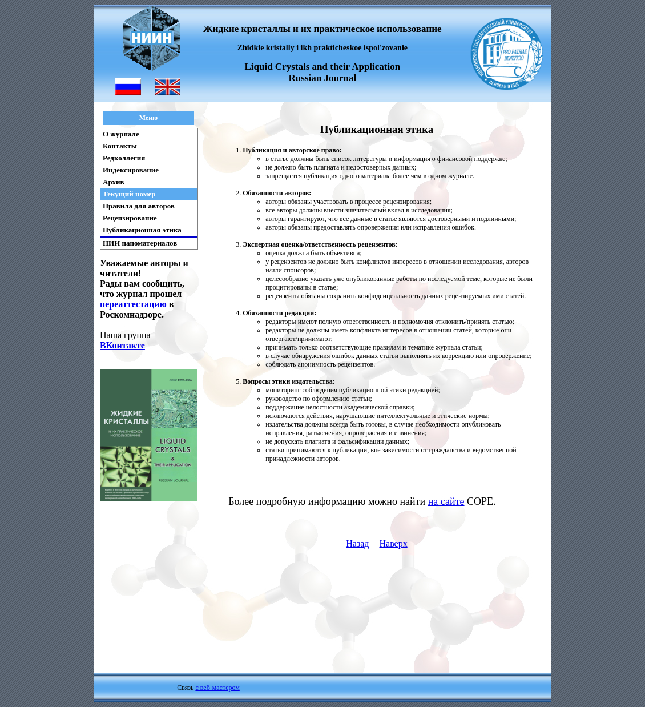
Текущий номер (129, 194)
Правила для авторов (139, 206)
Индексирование (131, 170)
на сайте (446, 501)
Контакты (120, 146)
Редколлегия (124, 158)
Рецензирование (130, 218)
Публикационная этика (142, 230)
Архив (113, 182)
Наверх (394, 543)
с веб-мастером (217, 688)
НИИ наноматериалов (140, 243)
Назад (357, 543)
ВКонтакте (122, 345)
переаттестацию (133, 304)
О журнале (121, 134)
